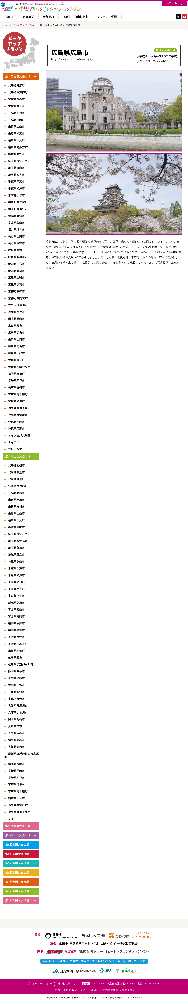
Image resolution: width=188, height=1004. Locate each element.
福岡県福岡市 (16, 764)
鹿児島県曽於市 (18, 415)
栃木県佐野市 (16, 154)
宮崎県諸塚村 (16, 401)
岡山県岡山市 (16, 318)
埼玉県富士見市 (18, 541)
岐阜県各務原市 (18, 257)
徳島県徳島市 (16, 346)
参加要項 (48, 16)
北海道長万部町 (18, 92)
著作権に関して (66, 983)
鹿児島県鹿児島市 (19, 408)
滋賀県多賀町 (16, 650)
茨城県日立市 (16, 554)
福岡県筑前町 (16, 373)
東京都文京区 (16, 589)
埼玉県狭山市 (16, 167)
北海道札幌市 (16, 465)
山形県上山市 (16, 126)
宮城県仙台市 (16, 113)
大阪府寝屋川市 (18, 305)
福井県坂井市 (16, 623)
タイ (11, 819)
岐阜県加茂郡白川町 (20, 664)
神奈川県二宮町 (18, 202)
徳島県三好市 (16, 353)
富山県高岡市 (16, 616)
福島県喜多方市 (18, 147)
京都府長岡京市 (18, 298)
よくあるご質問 (107, 16)
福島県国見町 (16, 140)
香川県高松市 (16, 746)
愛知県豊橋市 (16, 271)
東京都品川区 (16, 582)
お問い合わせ (174, 3)
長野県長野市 (16, 243)
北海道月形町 (16, 85)
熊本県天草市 (16, 798)
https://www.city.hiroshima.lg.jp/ (72, 59)
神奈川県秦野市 (18, 209)
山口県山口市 (16, 339)
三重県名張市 (16, 277)
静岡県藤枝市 (16, 671)
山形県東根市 (16, 506)
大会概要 (28, 16)
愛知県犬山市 (16, 678)
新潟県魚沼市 (16, 216)
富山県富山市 (16, 222)
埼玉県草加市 (16, 547)
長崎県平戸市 (16, 380)
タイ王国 (13, 442)
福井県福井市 (16, 229)
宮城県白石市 (16, 99)
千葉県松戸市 (16, 188)
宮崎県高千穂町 (18, 394)
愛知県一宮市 (16, 264)
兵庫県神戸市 (16, 312)
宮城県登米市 (16, 106)
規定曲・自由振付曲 (75, 16)
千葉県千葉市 (16, 181)
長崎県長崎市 (16, 387)
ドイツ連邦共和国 (19, 435)
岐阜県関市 (15, 250)
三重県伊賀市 (16, 284)
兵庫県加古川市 (18, 712)
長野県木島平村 (18, 644)
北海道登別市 (16, 472)
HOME (9, 16)
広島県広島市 (70, 53)
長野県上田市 (16, 236)
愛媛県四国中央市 (19, 367)
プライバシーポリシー (40, 983)
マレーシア (15, 449)
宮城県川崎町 (16, 120)
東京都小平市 (16, 195)
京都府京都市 (16, 291)
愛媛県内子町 (16, 360)
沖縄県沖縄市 (16, 422)
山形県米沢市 (16, 133)
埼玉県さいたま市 (19, 161)
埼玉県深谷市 (16, 174)
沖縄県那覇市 (16, 428)
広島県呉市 (15, 325)
